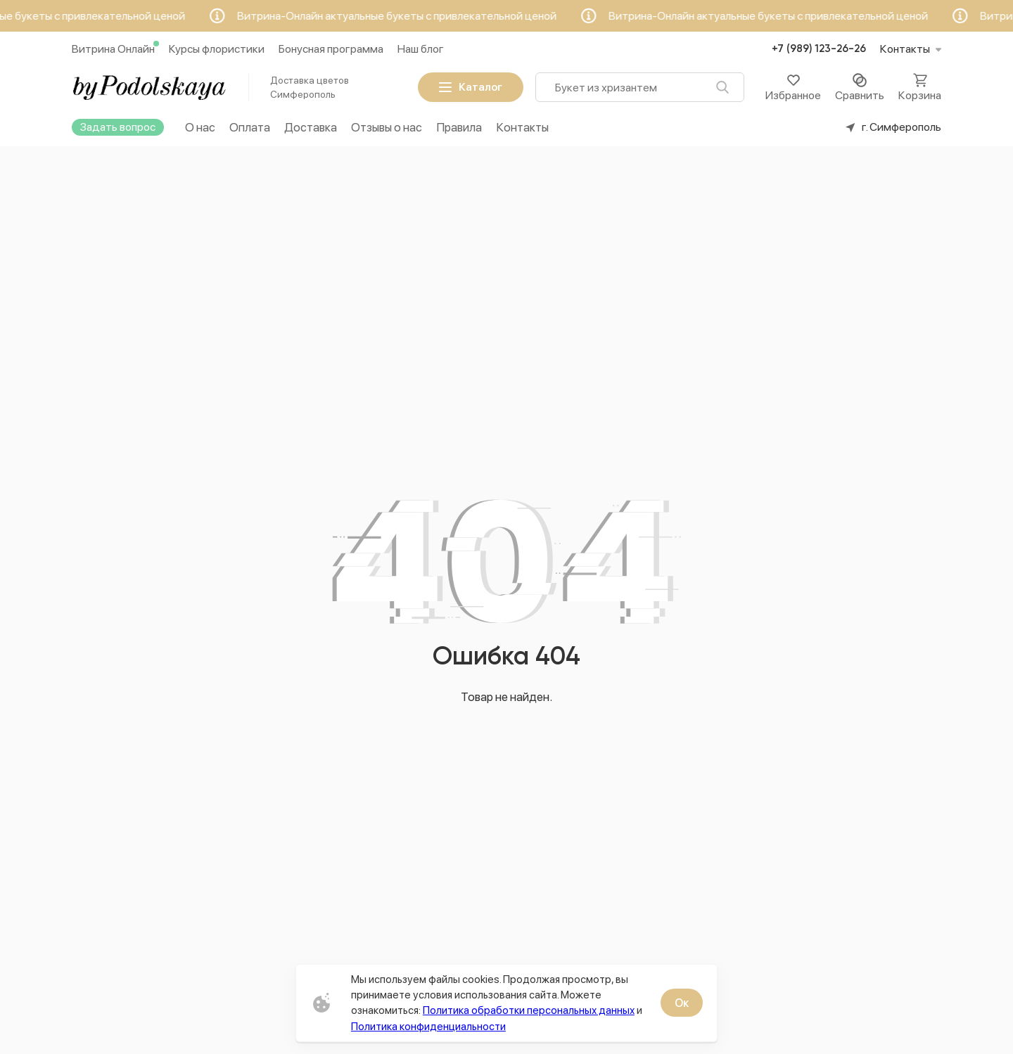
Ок (682, 1003)
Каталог (470, 87)
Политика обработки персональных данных (529, 1010)
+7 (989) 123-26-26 (819, 49)
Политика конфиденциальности (428, 1026)
